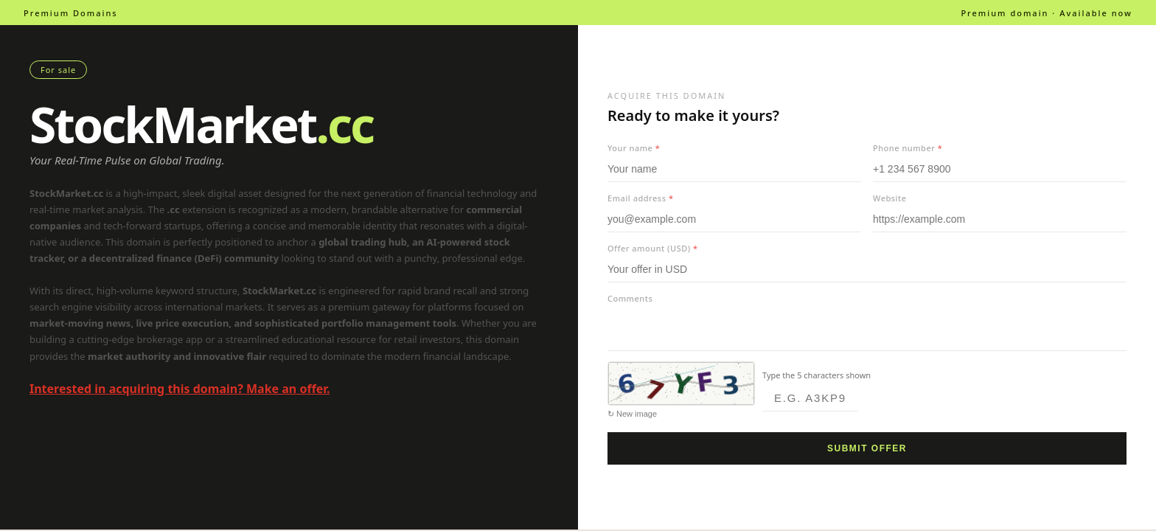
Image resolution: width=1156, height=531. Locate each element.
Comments (629, 298)
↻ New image (632, 413)
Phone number (907, 147)
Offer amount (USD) (652, 248)
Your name (633, 147)
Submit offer (867, 448)
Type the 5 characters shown (816, 375)
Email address (640, 198)
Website (890, 198)
